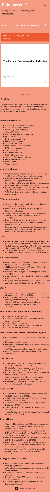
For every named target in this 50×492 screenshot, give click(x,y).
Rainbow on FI (15, 4)
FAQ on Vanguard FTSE (15, 139)
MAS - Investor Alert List (15, 148)
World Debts (10, 162)
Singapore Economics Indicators (18, 157)
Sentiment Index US (13, 152)
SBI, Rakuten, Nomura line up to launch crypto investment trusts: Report (24, 369)
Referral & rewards (27, 25)
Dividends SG (11, 136)
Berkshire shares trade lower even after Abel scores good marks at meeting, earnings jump (27, 242)
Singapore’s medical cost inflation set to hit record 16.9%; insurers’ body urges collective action (26, 175)
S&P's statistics (12, 150)
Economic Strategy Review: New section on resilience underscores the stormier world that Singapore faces (27, 222)
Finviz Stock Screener (14, 141)
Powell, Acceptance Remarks (17, 316)
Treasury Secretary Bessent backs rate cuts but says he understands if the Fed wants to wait (27, 251)
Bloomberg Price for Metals (16, 130)
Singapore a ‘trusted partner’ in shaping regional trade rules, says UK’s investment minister (25, 214)
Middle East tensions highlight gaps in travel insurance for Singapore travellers (23, 179)
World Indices (11, 164)
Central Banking (12, 132)
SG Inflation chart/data (15, 155)
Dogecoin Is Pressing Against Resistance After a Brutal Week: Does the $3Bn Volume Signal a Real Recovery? (26, 444)
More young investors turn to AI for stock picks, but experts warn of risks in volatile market (27, 188)
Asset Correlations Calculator (17, 127)
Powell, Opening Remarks (16, 323)
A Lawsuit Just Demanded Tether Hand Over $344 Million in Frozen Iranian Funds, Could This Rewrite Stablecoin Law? (26, 433)
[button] (45, 82)
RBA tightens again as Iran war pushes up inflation (26, 349)
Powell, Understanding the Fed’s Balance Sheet (25, 325)
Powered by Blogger (25, 488)
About (6, 25)
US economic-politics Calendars (18, 159)
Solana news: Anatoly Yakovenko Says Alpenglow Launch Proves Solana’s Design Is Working (25, 450)
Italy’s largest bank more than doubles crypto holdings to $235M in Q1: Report (24, 378)
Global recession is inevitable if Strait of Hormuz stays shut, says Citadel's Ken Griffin (27, 247)
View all (6, 39)
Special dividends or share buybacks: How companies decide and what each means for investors (27, 184)
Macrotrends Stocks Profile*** (18, 146)
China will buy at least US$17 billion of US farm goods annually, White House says (27, 298)
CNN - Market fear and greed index (19, 134)
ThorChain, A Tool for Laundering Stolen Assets (25, 407)
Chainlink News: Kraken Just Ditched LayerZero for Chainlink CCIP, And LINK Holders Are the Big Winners (26, 426)
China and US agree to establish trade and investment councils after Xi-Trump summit (23, 303)
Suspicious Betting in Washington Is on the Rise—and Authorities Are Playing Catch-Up (27, 282)
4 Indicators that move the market (19, 125)
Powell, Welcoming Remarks (17, 328)
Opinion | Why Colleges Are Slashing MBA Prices (25, 271)
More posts (25, 94)
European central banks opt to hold (20, 342)
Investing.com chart (13, 143)
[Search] (39, 5)
